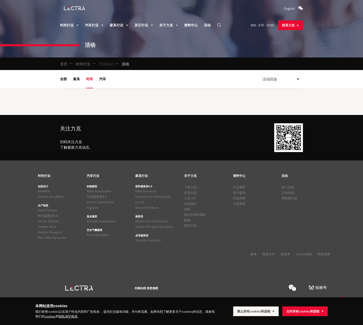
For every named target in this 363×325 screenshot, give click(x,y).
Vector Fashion (48, 221)
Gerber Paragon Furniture (154, 226)
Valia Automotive (99, 191)
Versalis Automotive (101, 221)
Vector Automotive (100, 202)
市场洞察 (239, 198)
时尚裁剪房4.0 (48, 215)
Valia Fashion (47, 210)
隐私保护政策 (68, 316)
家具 (76, 79)
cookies (50, 316)
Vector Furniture (147, 207)
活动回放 (288, 192)
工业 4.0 (190, 198)
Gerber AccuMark (51, 196)
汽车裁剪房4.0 (97, 196)
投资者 (285, 254)
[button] (281, 79)
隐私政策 (324, 254)
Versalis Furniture (148, 240)
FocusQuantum (98, 235)
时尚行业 (83, 63)
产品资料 (239, 187)
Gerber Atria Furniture (151, 221)
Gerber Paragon (49, 232)
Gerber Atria (47, 226)
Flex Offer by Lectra (52, 237)
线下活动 (288, 187)
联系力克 (190, 225)
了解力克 (190, 187)
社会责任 (190, 203)
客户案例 (239, 192)
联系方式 (268, 254)
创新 (187, 209)
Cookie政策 (304, 254)
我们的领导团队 (195, 214)
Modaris (44, 191)
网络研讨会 (289, 198)
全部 (63, 79)
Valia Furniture (145, 191)
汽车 (102, 79)
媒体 (187, 220)
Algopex (92, 207)
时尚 (89, 79)
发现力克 (190, 192)
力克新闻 (239, 203)
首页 (63, 63)
